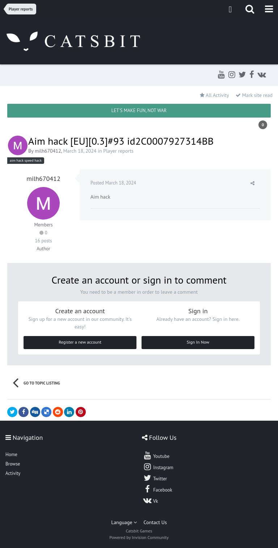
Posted (113, 183)
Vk (150, 500)
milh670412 (48, 151)
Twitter (155, 478)
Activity (12, 473)
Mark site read (254, 95)
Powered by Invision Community (139, 537)
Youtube (156, 455)
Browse (12, 464)
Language (124, 522)
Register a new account (80, 342)
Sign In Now (198, 342)
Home (11, 454)
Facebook (157, 489)
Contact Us (155, 522)
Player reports (118, 151)
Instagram (158, 467)
